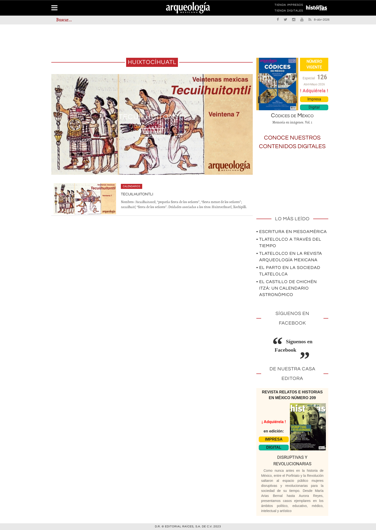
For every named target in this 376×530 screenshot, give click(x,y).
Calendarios (131, 186)
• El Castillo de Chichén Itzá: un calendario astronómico (286, 288)
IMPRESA (273, 439)
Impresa (314, 99)
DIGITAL (273, 447)
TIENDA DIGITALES (289, 11)
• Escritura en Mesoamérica (291, 231)
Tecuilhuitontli (152, 117)
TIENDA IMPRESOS (289, 5)
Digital (314, 107)
